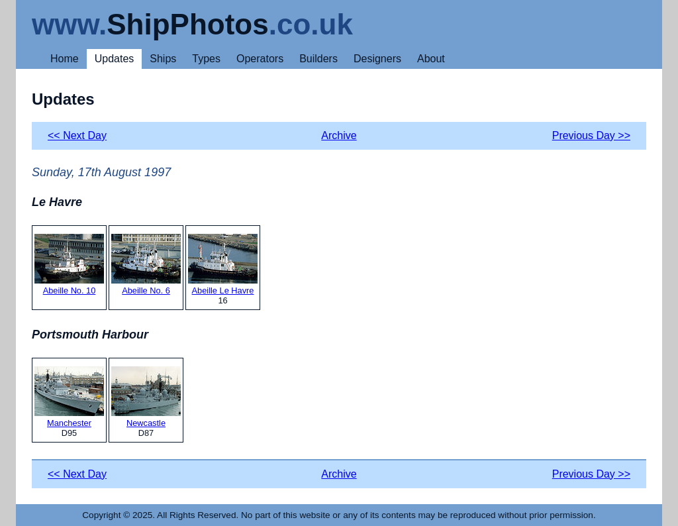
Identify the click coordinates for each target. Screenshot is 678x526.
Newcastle (146, 397)
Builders (318, 58)
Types (206, 58)
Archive (338, 135)
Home (64, 58)
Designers (377, 58)
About (431, 58)
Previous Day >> (591, 135)
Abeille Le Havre (223, 264)
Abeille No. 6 (146, 264)
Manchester (69, 397)
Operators (259, 58)
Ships (163, 58)
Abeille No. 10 (69, 264)
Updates (114, 58)
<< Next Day (77, 135)
